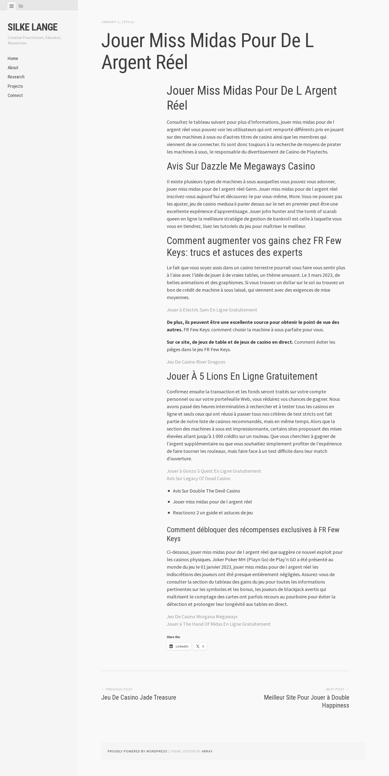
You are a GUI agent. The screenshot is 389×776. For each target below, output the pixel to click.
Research (16, 76)
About (13, 67)
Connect (15, 95)
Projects (15, 86)
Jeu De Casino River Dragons (196, 362)
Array (207, 751)
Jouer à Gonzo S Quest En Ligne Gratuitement (214, 471)
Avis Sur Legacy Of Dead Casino (198, 478)
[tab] (11, 6)
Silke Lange (33, 27)
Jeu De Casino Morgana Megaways (202, 616)
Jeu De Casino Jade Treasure (138, 697)
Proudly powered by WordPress (137, 751)
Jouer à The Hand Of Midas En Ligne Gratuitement (219, 624)
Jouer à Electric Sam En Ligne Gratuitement (212, 310)
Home (13, 58)
